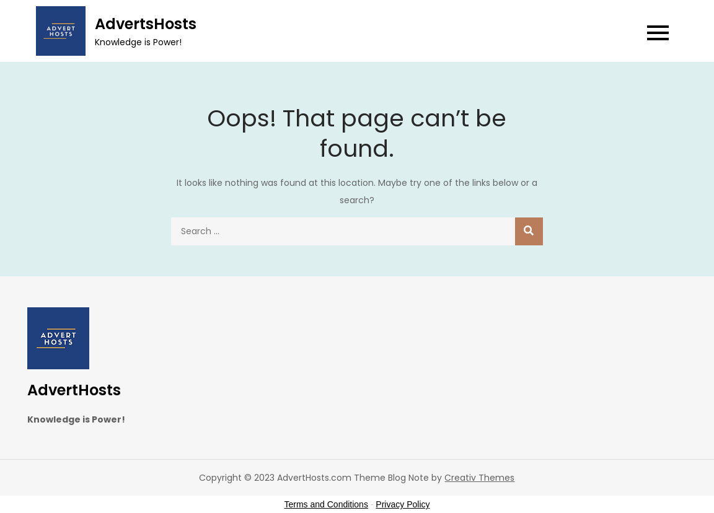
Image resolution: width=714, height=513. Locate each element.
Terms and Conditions (326, 504)
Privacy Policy (403, 504)
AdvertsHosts (145, 24)
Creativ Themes (479, 477)
